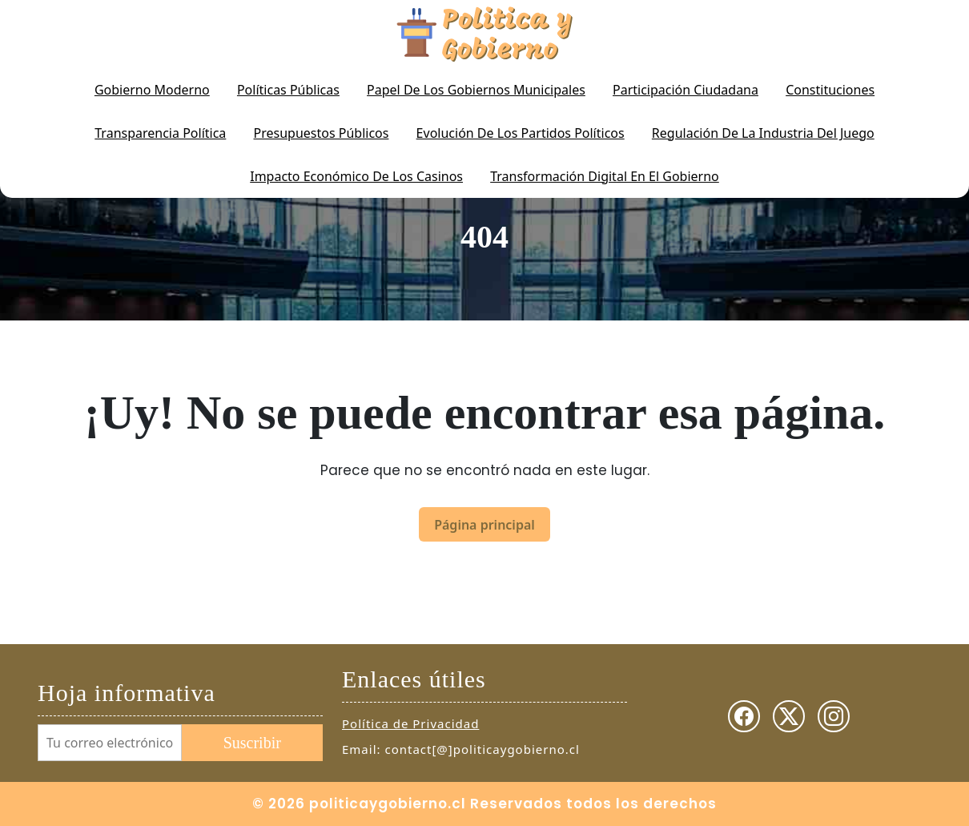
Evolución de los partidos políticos (520, 133)
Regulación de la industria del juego (763, 133)
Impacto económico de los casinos (356, 176)
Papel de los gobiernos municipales (476, 90)
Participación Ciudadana (685, 90)
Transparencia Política (160, 133)
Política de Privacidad (410, 723)
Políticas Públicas (288, 90)
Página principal (484, 525)
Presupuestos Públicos (321, 133)
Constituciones (830, 90)
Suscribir (252, 742)
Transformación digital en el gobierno (604, 176)
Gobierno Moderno (152, 90)
